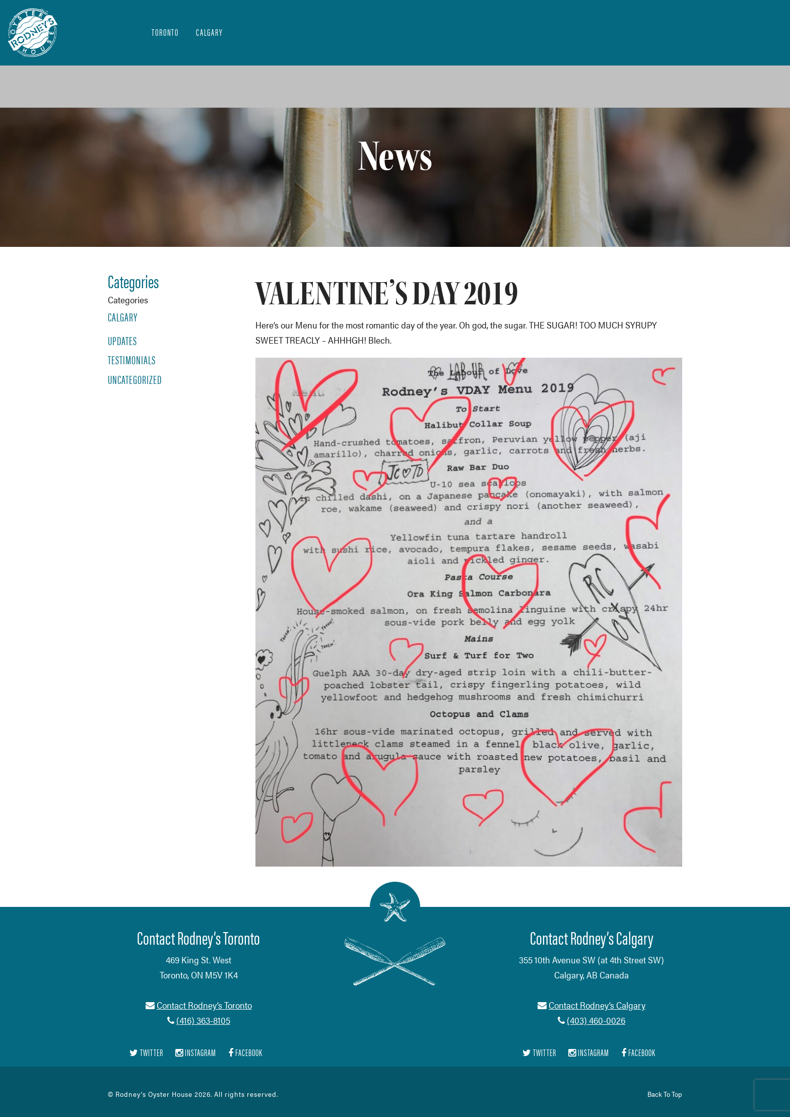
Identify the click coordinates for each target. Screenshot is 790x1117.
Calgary (209, 32)
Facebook (245, 1053)
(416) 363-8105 (203, 1020)
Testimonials (132, 360)
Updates (122, 341)
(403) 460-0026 (596, 1020)
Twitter (146, 1053)
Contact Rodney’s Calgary (597, 1005)
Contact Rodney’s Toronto (204, 1005)
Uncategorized (135, 379)
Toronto (165, 32)
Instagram (195, 1053)
